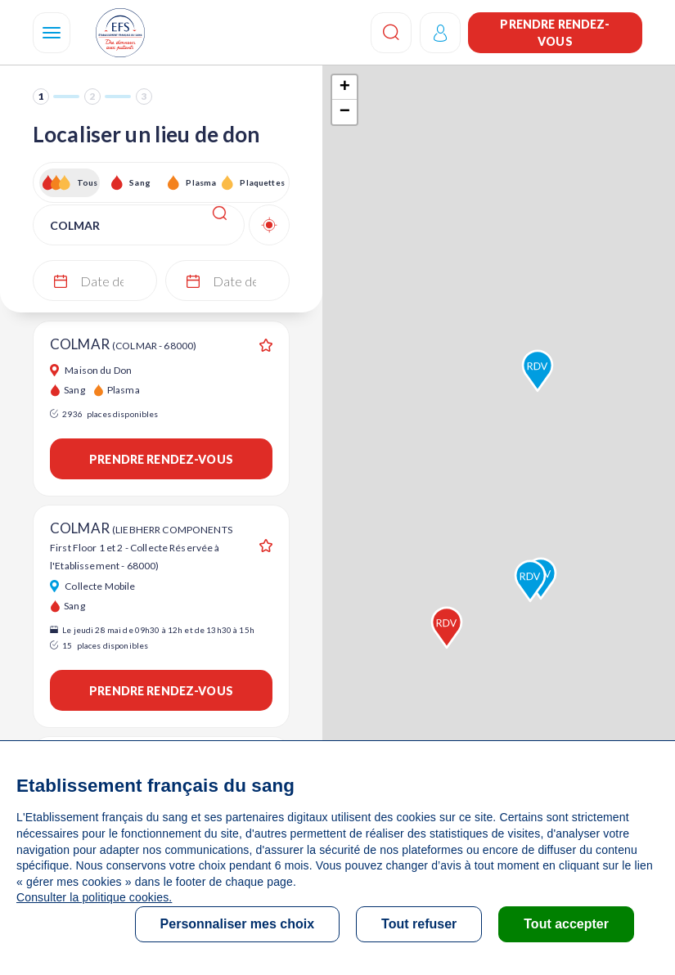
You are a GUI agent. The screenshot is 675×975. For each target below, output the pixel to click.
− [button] (345, 112)
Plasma (201, 182)
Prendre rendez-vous (555, 32)
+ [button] (345, 87)
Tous (87, 182)
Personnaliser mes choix (237, 924)
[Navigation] (51, 32)
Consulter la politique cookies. (94, 897)
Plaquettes (261, 182)
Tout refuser (419, 924)
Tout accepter (566, 924)
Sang (140, 182)
